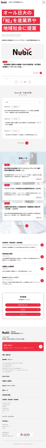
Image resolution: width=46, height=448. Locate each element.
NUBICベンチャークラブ (8, 385)
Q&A (3, 412)
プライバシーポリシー (7, 436)
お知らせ (23, 314)
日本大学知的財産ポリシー (8, 366)
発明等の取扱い (5, 424)
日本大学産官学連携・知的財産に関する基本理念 (12, 363)
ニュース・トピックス (8, 416)
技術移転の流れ (5, 408)
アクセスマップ (5, 432)
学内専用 (4, 421)
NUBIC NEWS (6, 376)
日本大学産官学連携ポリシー (8, 365)
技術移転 (4, 406)
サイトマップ (5, 434)
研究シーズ (5, 390)
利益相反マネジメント (7, 426)
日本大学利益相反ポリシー (8, 372)
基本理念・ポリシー (7, 359)
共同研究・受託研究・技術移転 (10, 399)
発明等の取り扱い (23, 305)
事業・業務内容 (6, 355)
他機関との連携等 (7, 381)
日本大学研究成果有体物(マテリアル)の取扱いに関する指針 (14, 370)
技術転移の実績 (6, 395)
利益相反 (23, 310)
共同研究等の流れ (6, 405)
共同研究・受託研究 (6, 403)
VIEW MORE (23, 143)
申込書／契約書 (5, 410)
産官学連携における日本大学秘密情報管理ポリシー (13, 368)
